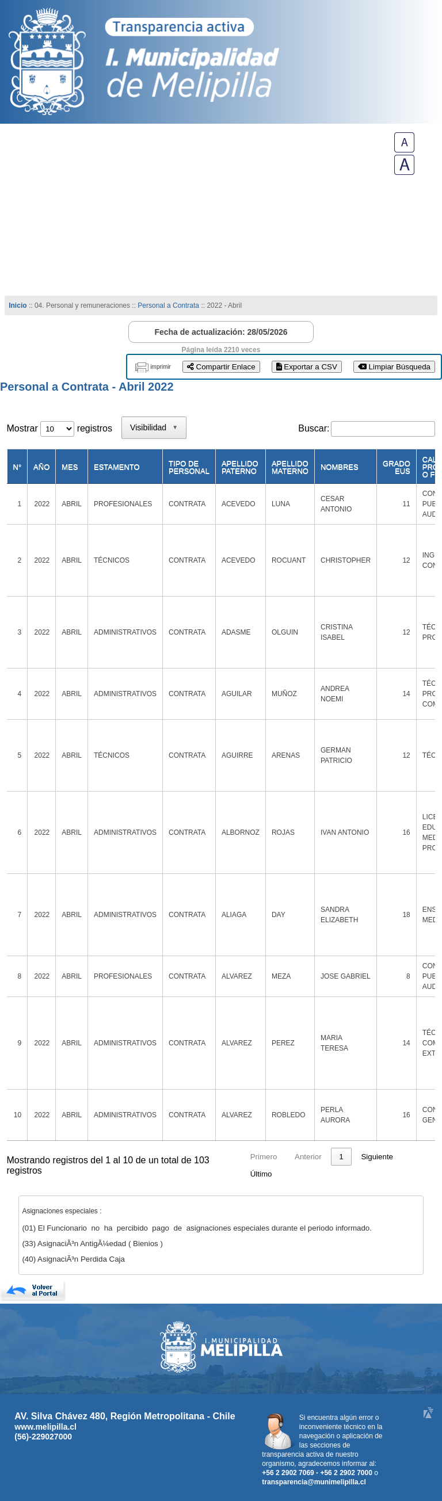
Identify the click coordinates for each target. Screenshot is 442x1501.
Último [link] (261, 1174)
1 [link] (341, 1156)
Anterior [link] (308, 1156)
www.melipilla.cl (45, 1426)
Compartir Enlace (221, 366)
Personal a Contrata (168, 305)
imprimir (160, 367)
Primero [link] (263, 1156)
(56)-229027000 (43, 1436)
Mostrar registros (59, 428)
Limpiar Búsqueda (394, 366)
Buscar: (313, 428)
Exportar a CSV (306, 366)
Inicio (17, 305)
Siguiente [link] (377, 1156)
